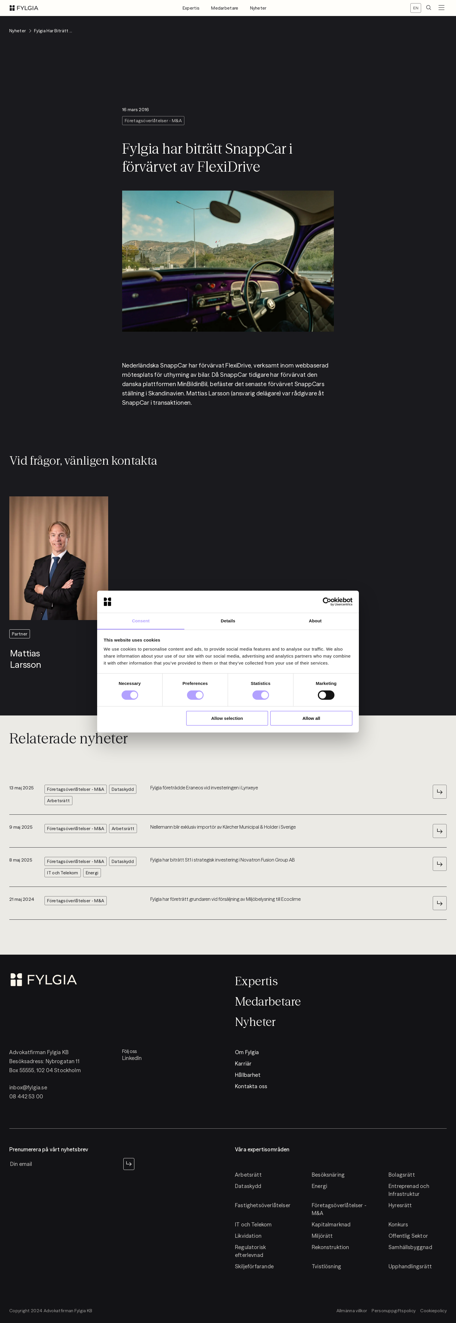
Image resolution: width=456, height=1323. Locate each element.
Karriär (243, 1063)
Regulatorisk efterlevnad (250, 1251)
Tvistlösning (326, 1266)
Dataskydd (248, 1186)
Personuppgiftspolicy (394, 1310)
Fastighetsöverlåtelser (263, 1205)
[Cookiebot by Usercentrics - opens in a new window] (327, 601)
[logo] (24, 8)
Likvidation (248, 1236)
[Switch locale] (415, 8)
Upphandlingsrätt (410, 1266)
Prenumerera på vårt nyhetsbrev (48, 1149)
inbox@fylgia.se (28, 1087)
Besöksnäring (328, 1174)
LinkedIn (132, 1058)
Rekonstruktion (330, 1247)
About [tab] (315, 620)
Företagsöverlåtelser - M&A (339, 1209)
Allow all (311, 718)
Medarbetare (224, 8)
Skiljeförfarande (254, 1266)
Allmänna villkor (351, 1310)
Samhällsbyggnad (410, 1247)
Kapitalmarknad (331, 1224)
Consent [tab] (141, 620)
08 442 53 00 (26, 1096)
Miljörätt (322, 1236)
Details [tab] (228, 620)
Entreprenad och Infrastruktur (409, 1190)
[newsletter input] (65, 1164)
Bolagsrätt (402, 1174)
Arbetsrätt (248, 1174)
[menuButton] (441, 8)
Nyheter (258, 8)
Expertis (191, 8)
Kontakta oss (251, 1086)
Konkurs (398, 1224)
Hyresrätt (400, 1205)
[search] (428, 8)
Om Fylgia (247, 1052)
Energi (319, 1186)
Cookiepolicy (433, 1310)
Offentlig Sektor (408, 1236)
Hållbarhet (248, 1075)
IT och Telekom (253, 1224)
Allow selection (227, 718)
